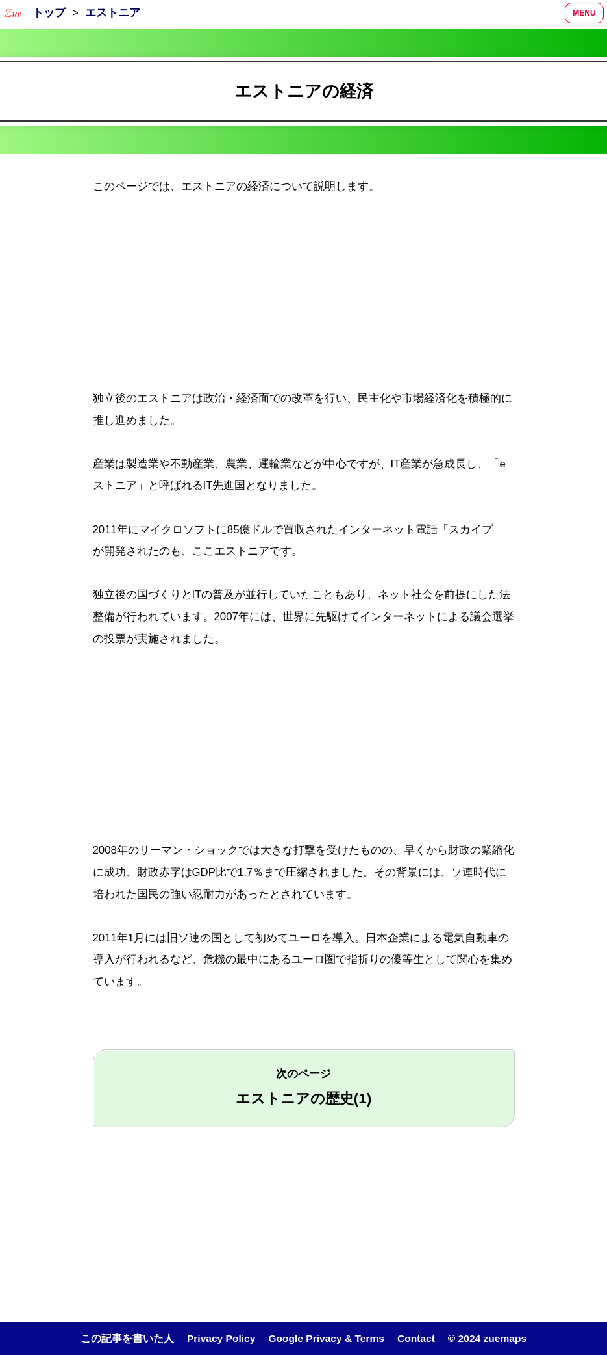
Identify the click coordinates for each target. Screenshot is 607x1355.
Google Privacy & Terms (326, 1338)
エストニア (112, 13)
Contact (416, 1338)
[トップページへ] (13, 13)
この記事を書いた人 (126, 1338)
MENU (584, 13)
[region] (303, 297)
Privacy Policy (220, 1338)
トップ (49, 13)
